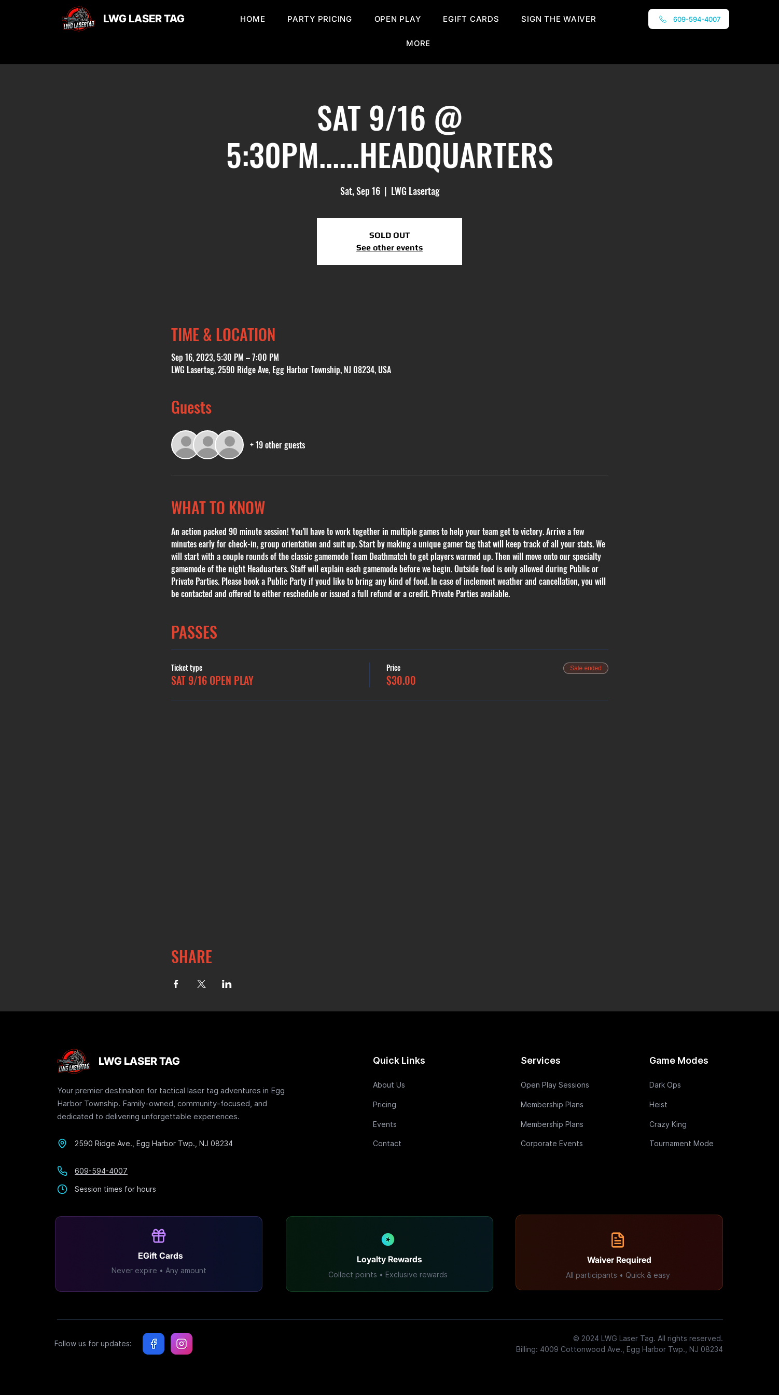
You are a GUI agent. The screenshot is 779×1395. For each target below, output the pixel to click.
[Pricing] (410, 1104)
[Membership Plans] (557, 1104)
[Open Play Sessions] (557, 1084)
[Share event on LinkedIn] (227, 984)
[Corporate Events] (557, 1143)
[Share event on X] (201, 984)
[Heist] (686, 1104)
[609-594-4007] (688, 19)
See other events (389, 247)
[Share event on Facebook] (176, 984)
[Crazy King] (686, 1124)
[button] (418, 43)
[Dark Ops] (686, 1084)
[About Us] (410, 1084)
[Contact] (410, 1143)
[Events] (410, 1124)
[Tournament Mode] (686, 1143)
